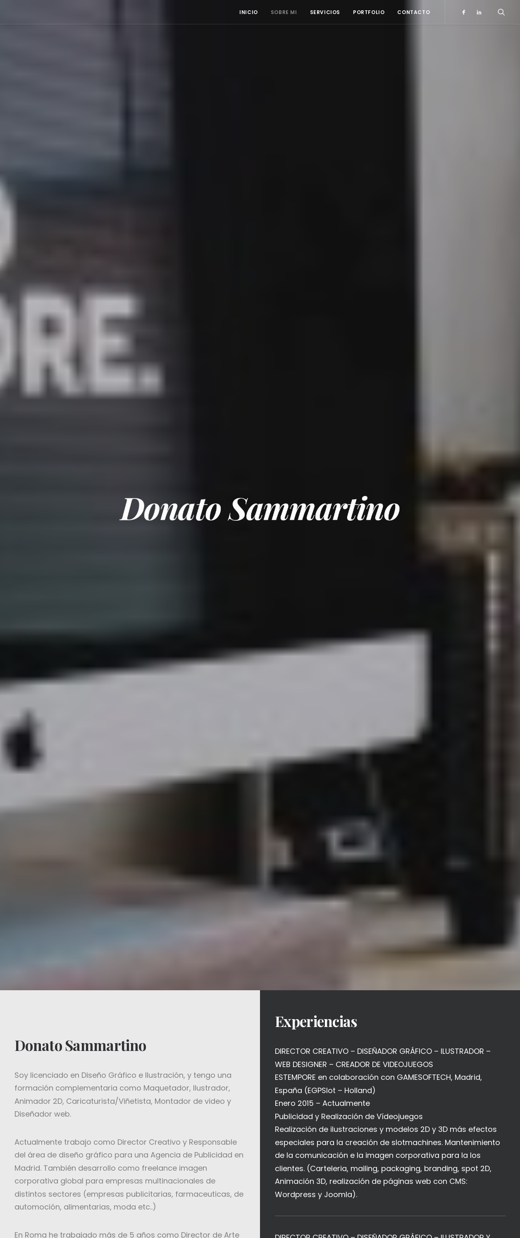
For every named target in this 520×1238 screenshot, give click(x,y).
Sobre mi (284, 12)
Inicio (248, 12)
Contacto (413, 12)
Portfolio (368, 12)
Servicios (325, 12)
